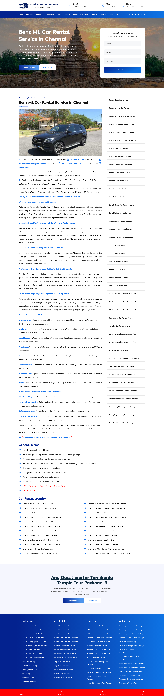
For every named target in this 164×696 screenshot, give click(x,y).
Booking (103, 14)
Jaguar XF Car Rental (117, 253)
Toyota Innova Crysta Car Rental (122, 116)
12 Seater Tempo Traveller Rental (122, 294)
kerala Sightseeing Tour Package (122, 374)
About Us (29, 14)
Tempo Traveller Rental (118, 286)
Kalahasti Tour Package (128, 642)
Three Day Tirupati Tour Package (131, 634)
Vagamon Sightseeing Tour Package (123, 382)
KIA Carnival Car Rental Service (121, 237)
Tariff (93, 14)
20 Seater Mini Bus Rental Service (122, 334)
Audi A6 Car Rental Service (119, 181)
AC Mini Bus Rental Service (119, 326)
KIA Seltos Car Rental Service (120, 221)
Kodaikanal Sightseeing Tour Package (124, 358)
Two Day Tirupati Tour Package (131, 630)
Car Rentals (48, 14)
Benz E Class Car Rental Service (121, 197)
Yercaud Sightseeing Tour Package (122, 407)
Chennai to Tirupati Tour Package (131, 638)
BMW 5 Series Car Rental (119, 261)
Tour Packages (62, 14)
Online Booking (29, 67)
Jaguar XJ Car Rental (117, 245)
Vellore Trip (26, 674)
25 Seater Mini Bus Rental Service (122, 342)
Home (21, 14)
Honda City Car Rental (118, 269)
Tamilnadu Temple (80, 14)
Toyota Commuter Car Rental (120, 164)
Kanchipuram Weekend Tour (129, 675)
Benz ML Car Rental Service (120, 213)
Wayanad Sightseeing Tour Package (123, 399)
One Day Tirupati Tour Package (121, 423)
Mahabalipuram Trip (29, 666)
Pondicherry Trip (28, 677)
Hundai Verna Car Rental (119, 277)
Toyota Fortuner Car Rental (120, 156)
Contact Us (114, 14)
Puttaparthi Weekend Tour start (131, 679)
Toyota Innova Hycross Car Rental (122, 140)
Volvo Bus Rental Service (118, 350)
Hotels (38, 14)
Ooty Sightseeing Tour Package (121, 366)
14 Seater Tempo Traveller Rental (122, 302)
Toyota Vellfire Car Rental (119, 148)
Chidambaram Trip (29, 681)
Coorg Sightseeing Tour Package (122, 415)
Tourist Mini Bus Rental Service (121, 318)
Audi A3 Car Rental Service (119, 173)
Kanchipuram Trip (28, 662)
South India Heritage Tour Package (132, 667)
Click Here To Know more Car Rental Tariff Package (47, 437)
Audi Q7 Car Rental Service (119, 189)
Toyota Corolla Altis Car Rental (121, 124)
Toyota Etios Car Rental (118, 100)
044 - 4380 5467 (111, 6)
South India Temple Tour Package (131, 646)
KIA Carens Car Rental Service (121, 229)
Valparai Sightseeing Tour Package (123, 391)
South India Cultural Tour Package (132, 663)
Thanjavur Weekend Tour (128, 683)
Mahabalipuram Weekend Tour (130, 671)
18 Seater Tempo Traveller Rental (122, 310)
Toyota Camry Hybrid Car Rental (122, 132)
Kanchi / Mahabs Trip (30, 670)
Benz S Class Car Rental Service (121, 205)
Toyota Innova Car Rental (119, 108)
